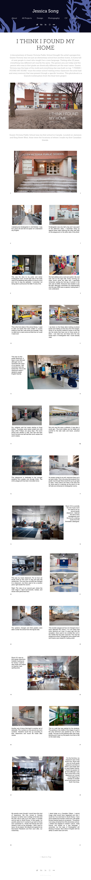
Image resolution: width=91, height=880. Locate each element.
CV (66, 18)
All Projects (27, 18)
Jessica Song (45, 11)
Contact (75, 18)
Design (40, 18)
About (14, 18)
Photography (54, 18)
